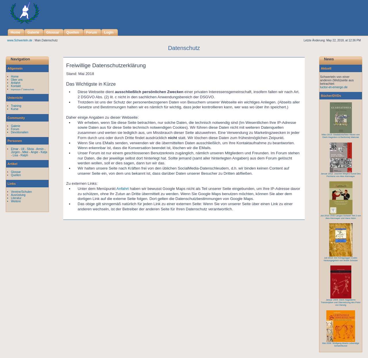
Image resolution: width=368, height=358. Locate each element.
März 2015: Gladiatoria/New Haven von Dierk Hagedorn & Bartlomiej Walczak (341, 135)
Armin (40, 149)
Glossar (16, 172)
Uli (22, 149)
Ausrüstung (18, 195)
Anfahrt (122, 188)
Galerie (15, 126)
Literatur (16, 198)
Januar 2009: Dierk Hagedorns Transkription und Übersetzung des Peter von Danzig (341, 302)
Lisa (15, 155)
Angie (34, 152)
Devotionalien (19, 132)
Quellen (16, 175)
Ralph (24, 155)
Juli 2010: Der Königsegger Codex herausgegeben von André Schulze (341, 259)
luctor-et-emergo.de (334, 87)
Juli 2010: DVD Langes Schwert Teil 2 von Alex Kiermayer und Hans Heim (341, 217)
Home (15, 76)
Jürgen (15, 152)
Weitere (16, 201)
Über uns (17, 79)
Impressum (16, 89)
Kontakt (16, 86)
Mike (25, 152)
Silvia (30, 149)
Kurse (14, 109)
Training (16, 105)
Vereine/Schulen (21, 191)
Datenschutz (28, 89)
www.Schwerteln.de (19, 40)
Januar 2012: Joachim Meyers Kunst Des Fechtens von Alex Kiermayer (341, 175)
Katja (44, 152)
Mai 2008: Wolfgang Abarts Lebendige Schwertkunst (340, 344)
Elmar (14, 149)
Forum (15, 129)
